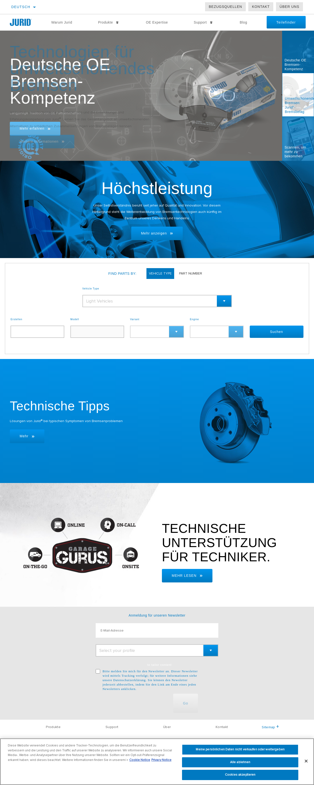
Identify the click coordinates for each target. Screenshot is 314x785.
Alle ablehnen (240, 762)
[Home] (24, 22)
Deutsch (20, 7)
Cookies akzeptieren (240, 775)
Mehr (24, 436)
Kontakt (261, 7)
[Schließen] (306, 761)
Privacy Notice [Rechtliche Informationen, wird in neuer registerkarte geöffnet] (161, 760)
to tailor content (159, 665)
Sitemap (270, 727)
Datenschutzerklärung (129, 680)
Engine (194, 319)
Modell (74, 319)
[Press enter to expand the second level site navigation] (117, 22)
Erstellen (16, 319)
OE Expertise (157, 22)
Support (200, 22)
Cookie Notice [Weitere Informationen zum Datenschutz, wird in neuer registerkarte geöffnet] (139, 760)
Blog (243, 22)
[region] (157, 761)
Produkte (105, 22)
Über (167, 727)
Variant (134, 319)
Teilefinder (286, 22)
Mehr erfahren (32, 128)
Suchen (276, 332)
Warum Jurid (61, 22)
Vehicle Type (90, 289)
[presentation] (133, 703)
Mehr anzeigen (154, 233)
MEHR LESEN (184, 576)
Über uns (289, 7)
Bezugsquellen (225, 7)
